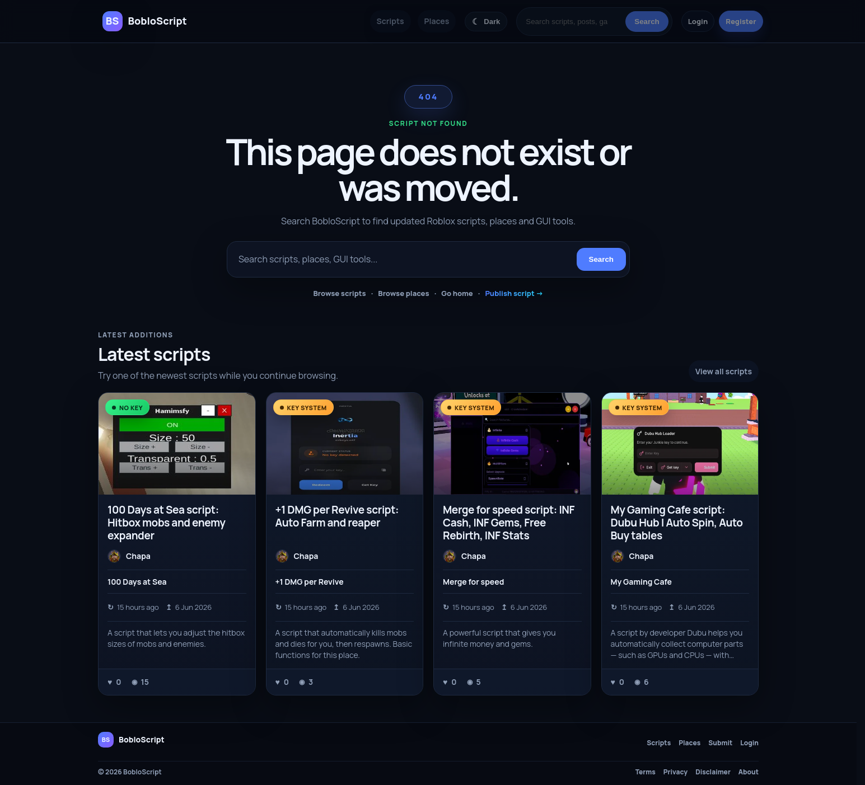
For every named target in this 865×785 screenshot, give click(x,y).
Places (437, 21)
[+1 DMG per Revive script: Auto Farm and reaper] (344, 444)
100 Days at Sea (137, 581)
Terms (645, 772)
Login (698, 21)
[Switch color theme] (486, 21)
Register (741, 21)
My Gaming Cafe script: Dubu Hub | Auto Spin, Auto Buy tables (677, 522)
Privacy (675, 772)
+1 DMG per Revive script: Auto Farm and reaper (337, 516)
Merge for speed (473, 581)
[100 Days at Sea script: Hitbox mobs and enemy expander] (177, 444)
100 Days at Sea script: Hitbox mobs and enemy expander (166, 522)
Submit (720, 743)
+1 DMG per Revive (309, 581)
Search (646, 21)
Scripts (390, 21)
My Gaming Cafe (641, 581)
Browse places (403, 293)
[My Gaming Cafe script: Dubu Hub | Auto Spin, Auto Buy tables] (680, 444)
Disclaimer (713, 772)
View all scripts (723, 371)
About (748, 772)
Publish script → (514, 293)
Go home (457, 293)
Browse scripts (339, 293)
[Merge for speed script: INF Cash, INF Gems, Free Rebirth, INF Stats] (512, 444)
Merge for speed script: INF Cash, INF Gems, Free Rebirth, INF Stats (508, 522)
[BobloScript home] (131, 740)
